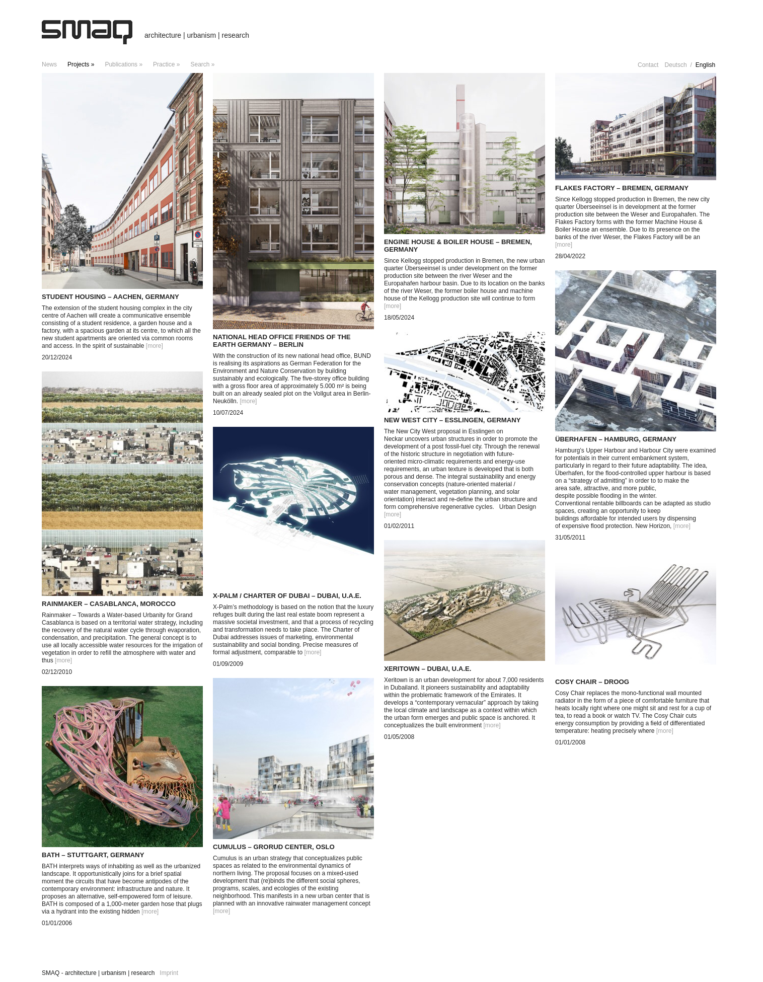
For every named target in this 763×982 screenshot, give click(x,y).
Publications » (123, 64)
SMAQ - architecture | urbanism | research (98, 972)
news (49, 64)
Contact (648, 64)
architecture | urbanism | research (196, 35)
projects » (80, 64)
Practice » (166, 64)
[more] (154, 345)
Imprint (169, 972)
